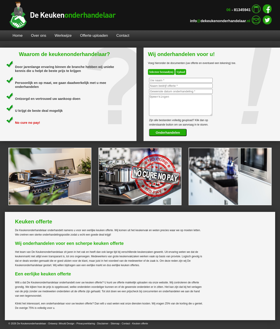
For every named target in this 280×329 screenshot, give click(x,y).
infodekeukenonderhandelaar (220, 21)
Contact (126, 323)
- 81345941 (238, 10)
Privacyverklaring (85, 323)
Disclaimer (102, 323)
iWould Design (66, 323)
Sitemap (115, 323)
